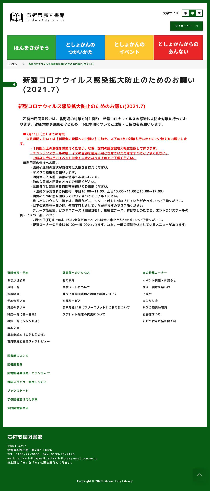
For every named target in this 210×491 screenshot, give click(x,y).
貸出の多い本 (16, 307)
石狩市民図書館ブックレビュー (28, 341)
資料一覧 (13, 287)
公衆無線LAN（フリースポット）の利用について (96, 307)
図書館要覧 (15, 364)
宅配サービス (72, 301)
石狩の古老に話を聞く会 (159, 321)
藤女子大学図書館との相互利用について (90, 294)
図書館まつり (152, 314)
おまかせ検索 (16, 280)
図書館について (18, 356)
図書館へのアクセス (76, 272)
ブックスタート (18, 390)
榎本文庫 (13, 328)
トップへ (12, 64)
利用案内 (69, 280)
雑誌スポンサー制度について (27, 382)
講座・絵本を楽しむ (156, 287)
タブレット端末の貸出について (84, 314)
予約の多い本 (16, 301)
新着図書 (13, 294)
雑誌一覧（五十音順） (22, 314)
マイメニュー (186, 26)
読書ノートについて (76, 287)
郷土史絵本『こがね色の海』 (27, 334)
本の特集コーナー (155, 272)
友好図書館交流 (18, 408)
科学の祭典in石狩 (155, 307)
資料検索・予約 (18, 272)
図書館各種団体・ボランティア (28, 373)
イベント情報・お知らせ (159, 280)
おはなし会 (150, 301)
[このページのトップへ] (199, 475)
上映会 (147, 294)
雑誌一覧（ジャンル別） (24, 321)
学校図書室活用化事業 (22, 399)
